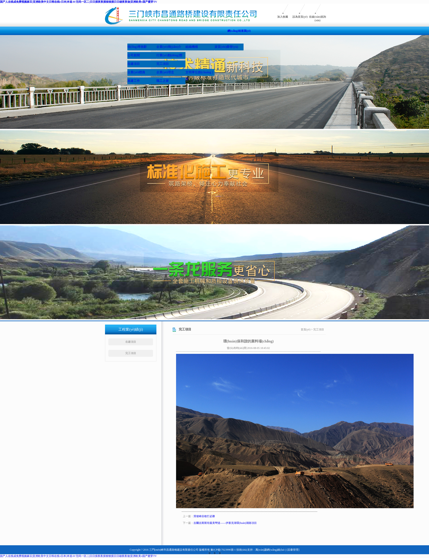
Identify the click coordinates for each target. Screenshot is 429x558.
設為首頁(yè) (299, 16)
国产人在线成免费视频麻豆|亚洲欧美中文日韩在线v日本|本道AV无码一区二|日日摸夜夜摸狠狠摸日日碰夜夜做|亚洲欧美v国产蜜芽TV (78, 1)
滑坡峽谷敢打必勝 (204, 516)
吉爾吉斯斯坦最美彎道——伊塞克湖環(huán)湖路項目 (225, 522)
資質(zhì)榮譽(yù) (226, 46)
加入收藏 (282, 16)
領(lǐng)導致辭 (137, 46)
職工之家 (162, 80)
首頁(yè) (305, 329)
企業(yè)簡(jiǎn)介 (168, 46)
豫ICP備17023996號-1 (223, 549)
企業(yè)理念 (165, 72)
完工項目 (162, 63)
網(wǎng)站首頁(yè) (239, 30)
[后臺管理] (293, 549)
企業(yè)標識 (136, 72)
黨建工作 (133, 80)
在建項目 (133, 63)
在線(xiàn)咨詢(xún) (317, 18)
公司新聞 (133, 55)
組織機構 (191, 46)
